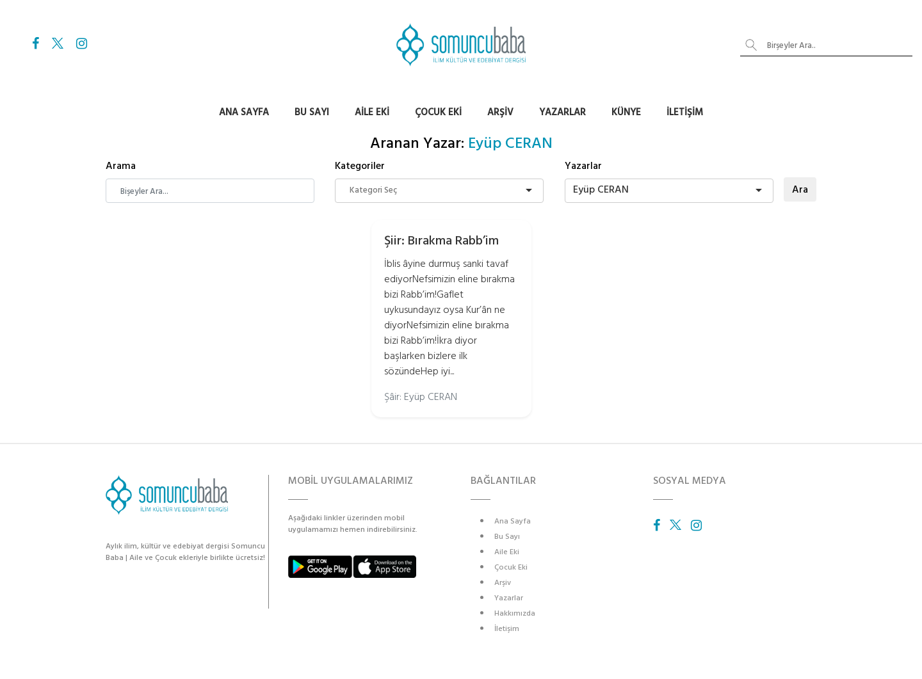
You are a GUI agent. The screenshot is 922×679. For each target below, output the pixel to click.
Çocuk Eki (438, 112)
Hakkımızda (514, 613)
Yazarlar (562, 112)
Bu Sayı (312, 112)
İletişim (685, 112)
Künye (626, 112)
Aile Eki (372, 112)
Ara (800, 189)
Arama (121, 166)
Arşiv (500, 112)
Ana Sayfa (244, 112)
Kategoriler (360, 166)
